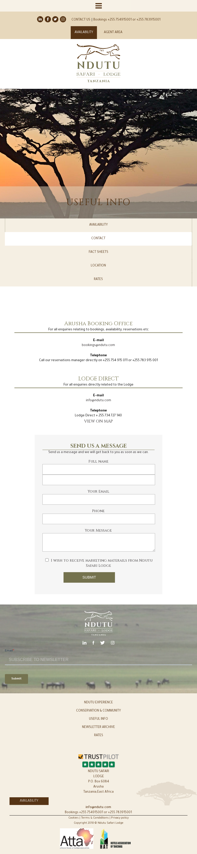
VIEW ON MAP (98, 421)
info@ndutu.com (98, 400)
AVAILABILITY (84, 32)
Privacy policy (120, 818)
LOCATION (98, 266)
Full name (98, 461)
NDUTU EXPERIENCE (98, 703)
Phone (98, 510)
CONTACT (98, 239)
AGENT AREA (113, 32)
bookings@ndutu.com (98, 345)
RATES (98, 279)
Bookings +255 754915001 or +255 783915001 (126, 20)
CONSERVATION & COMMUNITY (98, 711)
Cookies (73, 818)
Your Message (98, 530)
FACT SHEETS (98, 252)
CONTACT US (80, 20)
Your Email (98, 491)
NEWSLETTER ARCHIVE (98, 727)
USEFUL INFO (98, 719)
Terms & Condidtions (95, 818)
